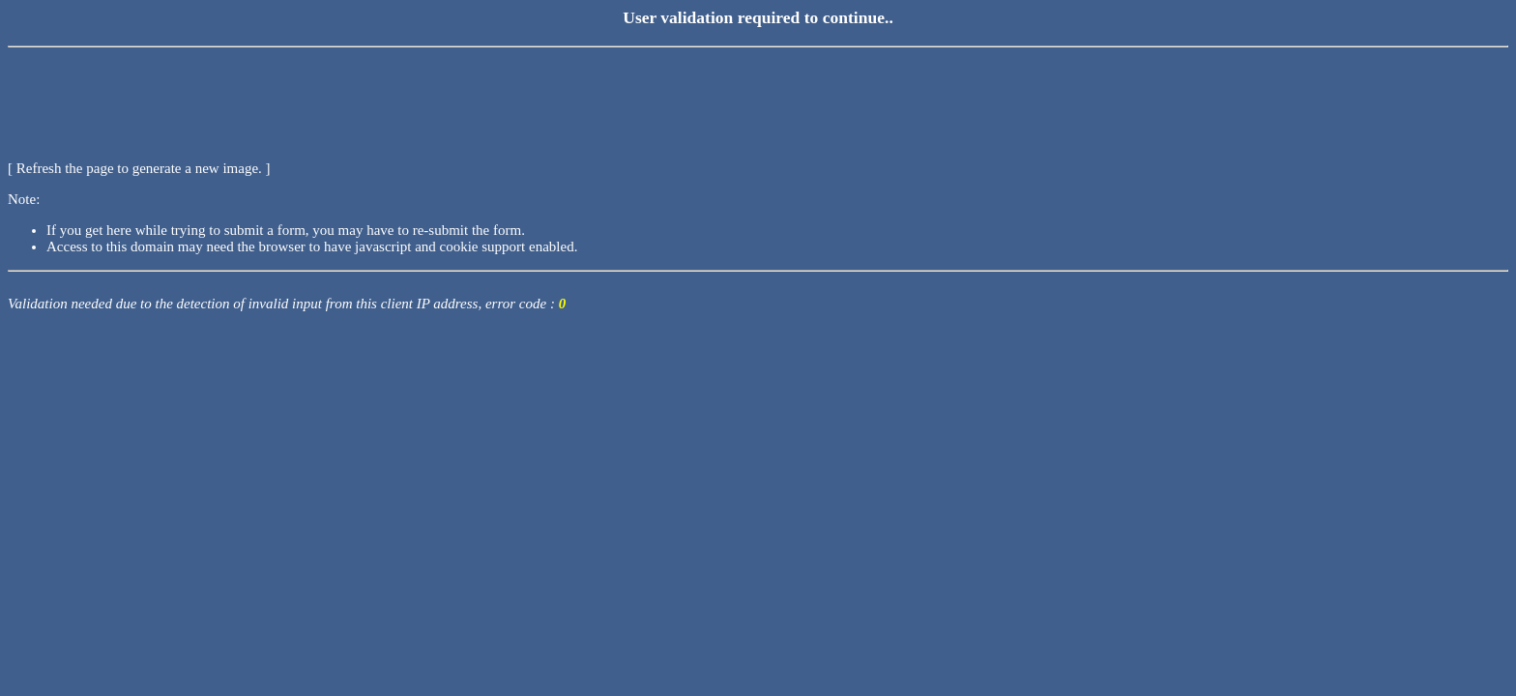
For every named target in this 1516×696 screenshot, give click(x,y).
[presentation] (155, 92)
